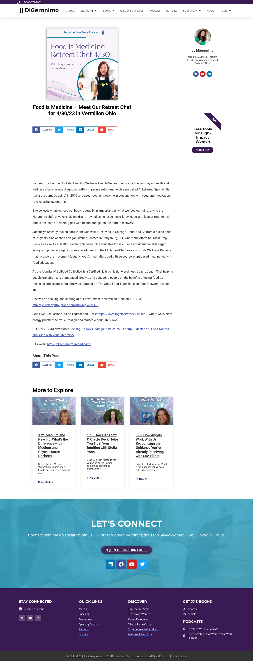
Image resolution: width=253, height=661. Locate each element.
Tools (225, 10)
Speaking (88, 10)
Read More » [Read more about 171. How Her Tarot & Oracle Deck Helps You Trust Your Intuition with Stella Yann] (94, 478)
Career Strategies (132, 10)
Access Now (203, 149)
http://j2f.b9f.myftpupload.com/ (69, 344)
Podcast (154, 10)
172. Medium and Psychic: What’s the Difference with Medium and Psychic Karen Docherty (53, 445)
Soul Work (192, 10)
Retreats (171, 10)
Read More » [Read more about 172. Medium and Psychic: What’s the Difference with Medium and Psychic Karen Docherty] (45, 482)
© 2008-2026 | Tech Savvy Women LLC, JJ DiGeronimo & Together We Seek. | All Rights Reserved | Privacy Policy (126, 656)
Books (108, 10)
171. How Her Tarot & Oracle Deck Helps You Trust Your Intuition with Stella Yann (103, 443)
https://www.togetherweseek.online (121, 314)
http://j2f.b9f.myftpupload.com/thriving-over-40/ (65, 305)
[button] (43, 129)
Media (211, 10)
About (70, 10)
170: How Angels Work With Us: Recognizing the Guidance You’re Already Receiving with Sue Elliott (150, 445)
